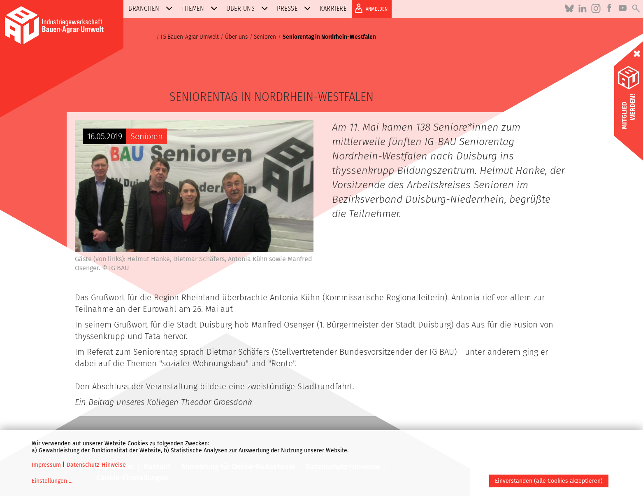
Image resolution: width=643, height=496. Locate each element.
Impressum (46, 464)
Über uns (248, 8)
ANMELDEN (370, 8)
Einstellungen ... (52, 480)
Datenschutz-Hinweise (96, 464)
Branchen (152, 8)
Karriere (333, 8)
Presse (295, 8)
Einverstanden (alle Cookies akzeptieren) (549, 480)
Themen (201, 8)
